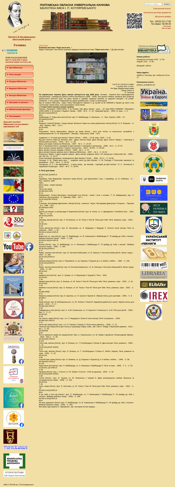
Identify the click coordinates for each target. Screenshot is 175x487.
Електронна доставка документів (157, 13)
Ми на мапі (166, 28)
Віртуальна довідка (163, 16)
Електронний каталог (162, 9)
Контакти (167, 26)
